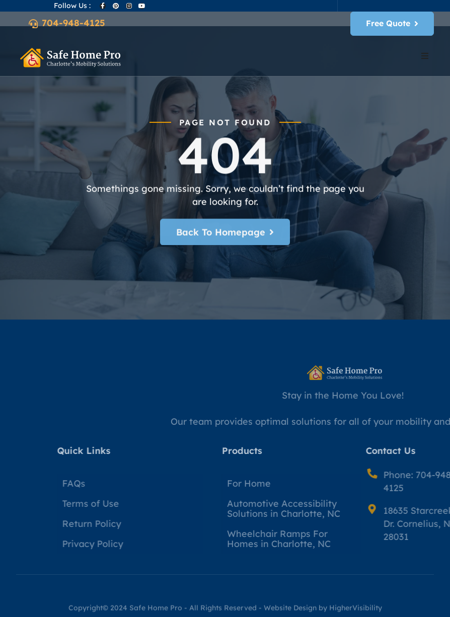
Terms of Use (135, 503)
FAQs (118, 483)
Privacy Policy (137, 544)
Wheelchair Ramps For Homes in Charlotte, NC (326, 539)
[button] (425, 56)
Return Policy (136, 523)
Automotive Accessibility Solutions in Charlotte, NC (330, 508)
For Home (296, 483)
